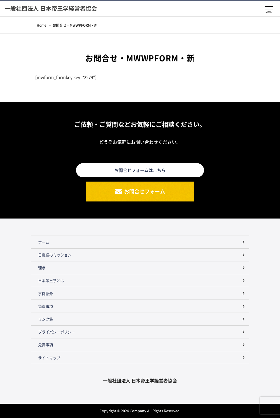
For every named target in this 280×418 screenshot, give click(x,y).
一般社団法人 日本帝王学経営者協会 (51, 8)
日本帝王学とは (51, 280)
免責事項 (45, 306)
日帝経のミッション (54, 254)
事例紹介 (45, 293)
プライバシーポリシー (56, 331)
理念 (42, 267)
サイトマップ (49, 357)
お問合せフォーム (144, 191)
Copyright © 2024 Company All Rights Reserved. (140, 410)
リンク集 (45, 319)
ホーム (43, 242)
